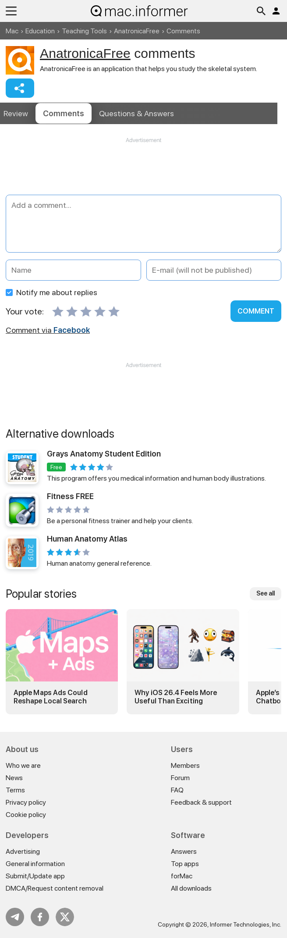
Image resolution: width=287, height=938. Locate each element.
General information (35, 864)
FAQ (177, 790)
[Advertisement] (143, 170)
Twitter (65, 917)
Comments (63, 113)
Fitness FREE (70, 496)
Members (185, 765)
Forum (180, 778)
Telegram (15, 917)
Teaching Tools (84, 31)
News (14, 778)
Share (20, 88)
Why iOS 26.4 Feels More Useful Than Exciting (176, 696)
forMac (181, 876)
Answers (136, 113)
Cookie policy (26, 814)
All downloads (191, 888)
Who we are (23, 765)
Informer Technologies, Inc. (245, 924)
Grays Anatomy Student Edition (104, 453)
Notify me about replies (51, 292)
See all (265, 593)
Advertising (23, 851)
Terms (15, 790)
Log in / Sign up (276, 11)
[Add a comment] (143, 224)
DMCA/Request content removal (54, 888)
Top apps (185, 864)
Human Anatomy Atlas (87, 538)
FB (40, 917)
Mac (12, 31)
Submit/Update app (35, 876)
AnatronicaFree (136, 31)
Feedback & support (201, 802)
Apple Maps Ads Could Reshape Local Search (51, 696)
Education (40, 31)
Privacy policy (26, 802)
